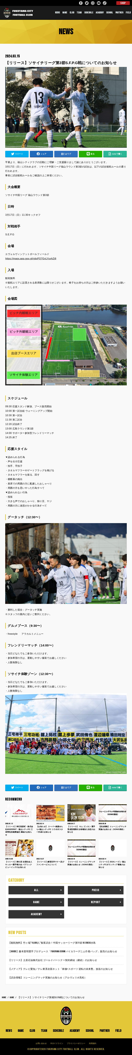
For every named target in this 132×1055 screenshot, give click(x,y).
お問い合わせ (41, 1043)
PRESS (95, 890)
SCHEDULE (88, 12)
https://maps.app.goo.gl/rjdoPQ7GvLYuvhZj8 (30, 258)
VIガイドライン (56, 1043)
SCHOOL (109, 12)
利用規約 (92, 1043)
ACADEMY (100, 12)
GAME (64, 12)
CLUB (72, 12)
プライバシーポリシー (76, 1043)
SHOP (123, 3)
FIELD (128, 12)
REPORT (95, 902)
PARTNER (119, 12)
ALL (36, 890)
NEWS (57, 12)
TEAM (79, 12)
